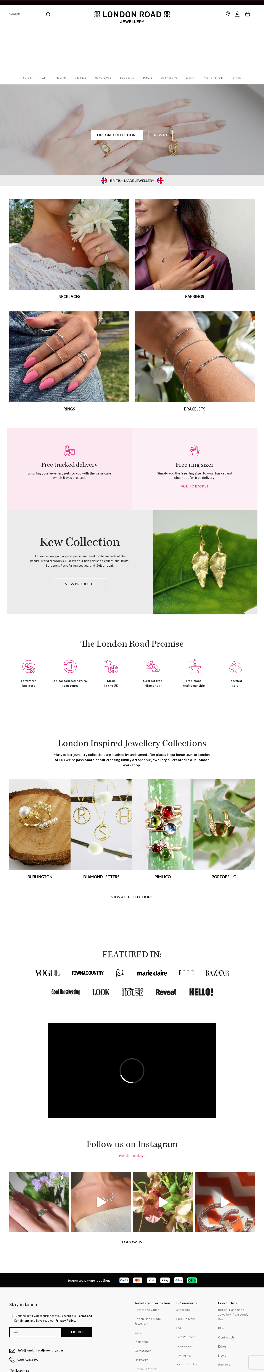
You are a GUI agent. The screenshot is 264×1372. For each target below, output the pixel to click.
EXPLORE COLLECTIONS (117, 133)
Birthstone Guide (147, 1308)
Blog (221, 1327)
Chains (80, 78)
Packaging (183, 1354)
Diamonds (142, 1340)
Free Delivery (185, 1317)
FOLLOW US (132, 1241)
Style (239, 78)
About (26, 78)
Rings (148, 78)
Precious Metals (146, 1367)
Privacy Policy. (65, 1319)
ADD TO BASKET (195, 485)
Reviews (224, 1363)
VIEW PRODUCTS (80, 582)
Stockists (183, 1308)
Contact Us (226, 1336)
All (42, 78)
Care (138, 1331)
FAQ (179, 1326)
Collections (215, 78)
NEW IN (160, 133)
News (222, 1354)
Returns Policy (186, 1363)
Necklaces (103, 78)
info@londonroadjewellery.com (40, 1349)
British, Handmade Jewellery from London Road (234, 1313)
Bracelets (170, 78)
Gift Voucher (185, 1335)
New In (60, 78)
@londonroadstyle (132, 1154)
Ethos (222, 1345)
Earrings (127, 78)
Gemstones (143, 1349)
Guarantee (184, 1344)
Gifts (192, 78)
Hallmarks (141, 1358)
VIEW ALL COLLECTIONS (132, 895)
